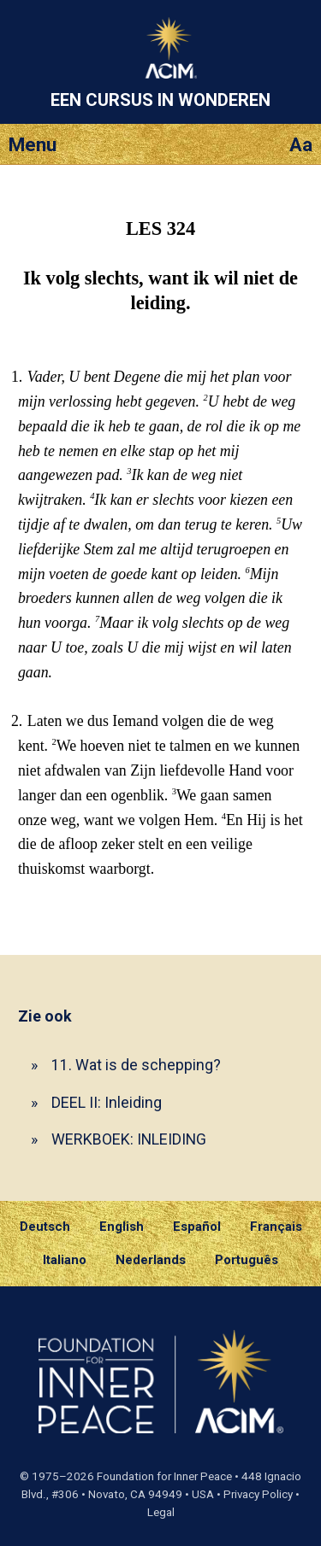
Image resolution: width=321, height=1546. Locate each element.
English (121, 1226)
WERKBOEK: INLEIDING (128, 1139)
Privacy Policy (258, 1494)
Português (246, 1260)
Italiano (64, 1260)
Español (197, 1226)
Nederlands (151, 1260)
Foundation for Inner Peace (164, 1476)
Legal (161, 1512)
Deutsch (45, 1226)
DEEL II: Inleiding (106, 1102)
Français (276, 1226)
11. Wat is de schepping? (136, 1065)
